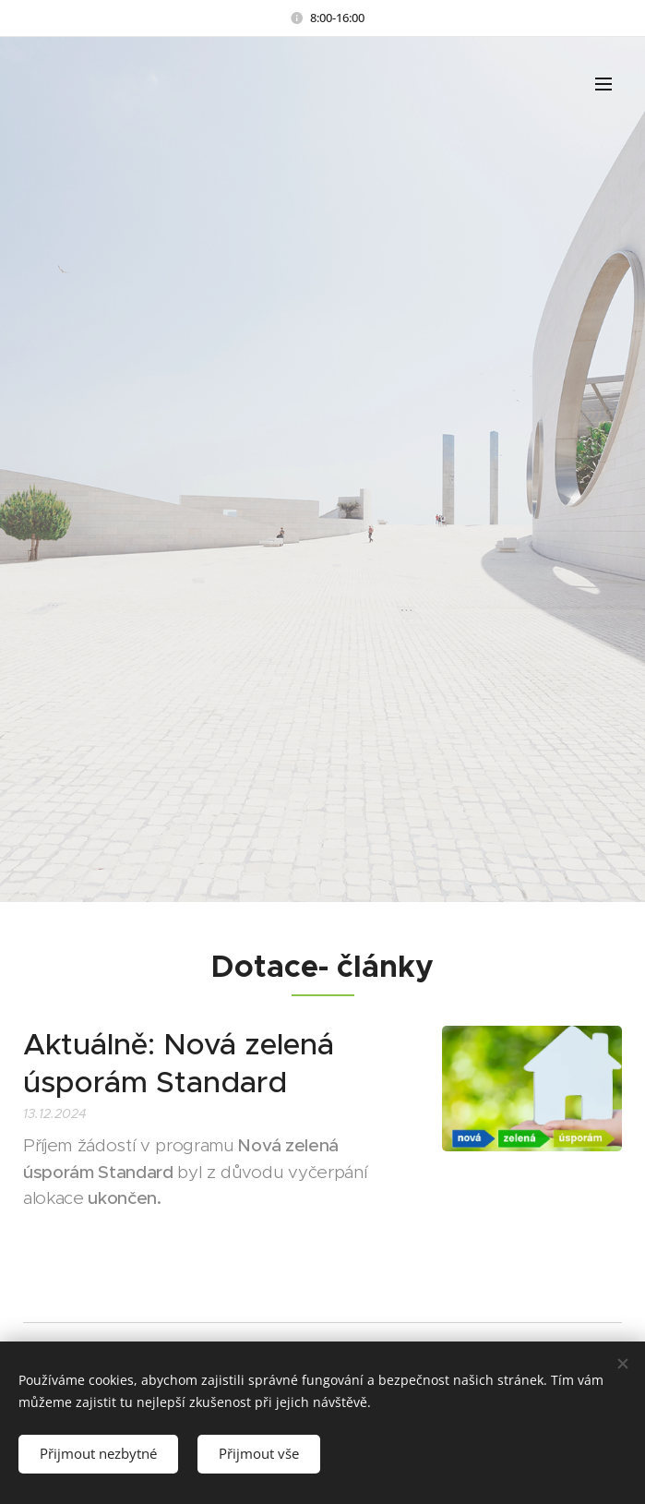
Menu (603, 84)
